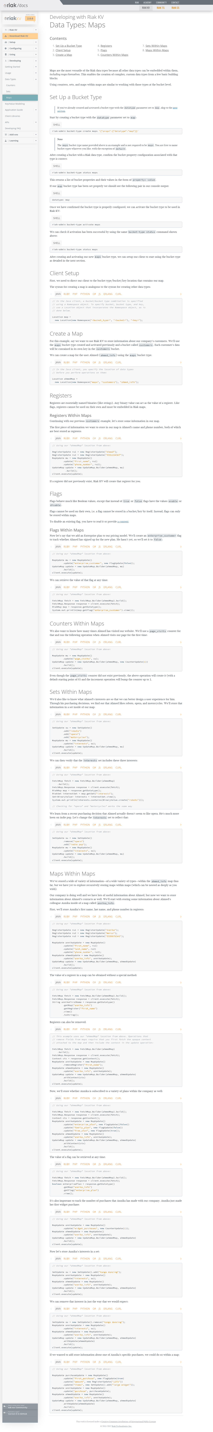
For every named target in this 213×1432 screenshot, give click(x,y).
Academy (147, 2)
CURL (118, 294)
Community (161, 2)
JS (100, 294)
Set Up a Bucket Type (69, 46)
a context (122, 521)
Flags (104, 50)
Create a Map (64, 55)
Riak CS (175, 7)
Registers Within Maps (70, 415)
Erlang (108, 294)
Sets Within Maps (156, 46)
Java (58, 294)
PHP (75, 294)
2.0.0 (30, 18)
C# (94, 294)
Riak (137, 2)
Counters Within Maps (114, 55)
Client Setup (63, 50)
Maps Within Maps (157, 50)
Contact (175, 2)
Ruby (67, 294)
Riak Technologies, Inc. (122, 1426)
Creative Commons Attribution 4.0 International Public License (128, 1421)
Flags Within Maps (67, 530)
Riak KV (146, 7)
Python (85, 294)
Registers (106, 46)
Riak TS (160, 7)
